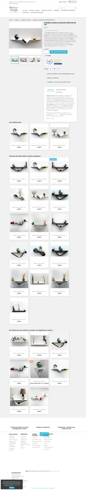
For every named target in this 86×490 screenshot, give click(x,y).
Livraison (34, 437)
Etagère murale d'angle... (39, 381)
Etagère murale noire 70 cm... (19, 319)
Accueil (25, 10)
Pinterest (58, 68)
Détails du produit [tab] (61, 89)
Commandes (47, 441)
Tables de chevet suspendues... (19, 409)
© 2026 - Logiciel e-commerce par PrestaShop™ (43, 488)
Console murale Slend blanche (39, 353)
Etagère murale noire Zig (19, 235)
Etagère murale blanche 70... (39, 291)
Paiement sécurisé (36, 441)
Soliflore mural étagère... (19, 353)
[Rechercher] (68, 7)
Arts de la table (34, 10)
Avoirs (45, 443)
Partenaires (35, 443)
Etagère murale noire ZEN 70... (19, 179)
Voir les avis (58, 63)
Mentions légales (13, 439)
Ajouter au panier (58, 52)
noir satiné (58, 108)
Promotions (23, 436)
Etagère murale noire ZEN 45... (19, 263)
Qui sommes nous (36, 439)
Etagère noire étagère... (39, 263)
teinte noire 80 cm (61, 46)
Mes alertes (47, 449)
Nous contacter (36, 447)
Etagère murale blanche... (59, 291)
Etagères (56, 10)
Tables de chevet (46, 10)
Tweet (54, 68)
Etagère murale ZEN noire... (60, 207)
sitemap (23, 447)
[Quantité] (46, 51)
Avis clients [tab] (59, 92)
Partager (50, 68)
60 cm (65, 107)
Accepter (12, 487)
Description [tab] (50, 89)
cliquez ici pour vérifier (55, 471)
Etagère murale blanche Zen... (39, 235)
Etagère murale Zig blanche (39, 409)
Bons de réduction (48, 447)
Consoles (26, 12)
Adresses (46, 445)
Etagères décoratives (68, 10)
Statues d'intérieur (37, 12)
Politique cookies (36, 445)
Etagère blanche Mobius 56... (19, 207)
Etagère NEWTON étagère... (59, 145)
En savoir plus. (16, 485)
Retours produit (48, 439)
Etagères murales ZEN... (19, 291)
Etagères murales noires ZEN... (59, 179)
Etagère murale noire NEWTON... (19, 145)
